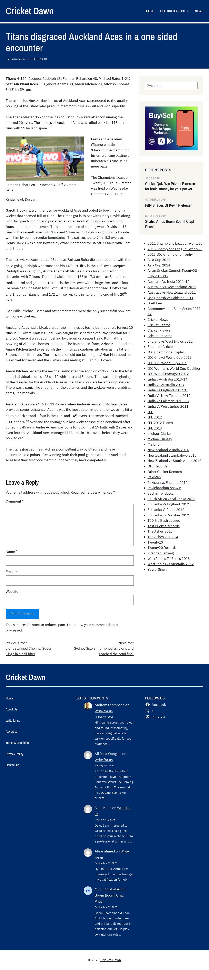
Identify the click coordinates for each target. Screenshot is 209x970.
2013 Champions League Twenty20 (175, 249)
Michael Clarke (159, 433)
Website (12, 591)
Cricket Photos (159, 325)
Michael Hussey (160, 439)
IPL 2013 (155, 428)
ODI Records (157, 466)
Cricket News (158, 319)
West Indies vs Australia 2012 (171, 564)
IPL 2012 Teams (160, 423)
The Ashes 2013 (160, 531)
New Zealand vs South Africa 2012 (174, 460)
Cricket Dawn (30, 10)
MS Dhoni (155, 444)
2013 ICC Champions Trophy (170, 254)
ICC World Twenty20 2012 (168, 374)
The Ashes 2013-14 (163, 537)
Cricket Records (160, 336)
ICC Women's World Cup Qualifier (174, 368)
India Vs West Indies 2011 (168, 406)
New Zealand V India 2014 (168, 450)
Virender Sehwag (161, 553)
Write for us (104, 711)
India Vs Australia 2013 (166, 385)
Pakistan (154, 477)
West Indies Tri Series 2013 (169, 558)
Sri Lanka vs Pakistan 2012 (168, 515)
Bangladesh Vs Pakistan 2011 (170, 298)
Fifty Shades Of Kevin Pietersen (168, 205)
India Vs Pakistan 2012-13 (168, 401)
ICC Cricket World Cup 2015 (170, 357)
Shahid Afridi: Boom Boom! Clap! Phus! (169, 224)
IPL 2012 (155, 417)
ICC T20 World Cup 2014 (167, 363)
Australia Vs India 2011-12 (168, 281)
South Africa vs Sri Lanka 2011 (171, 499)
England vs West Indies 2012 (170, 341)
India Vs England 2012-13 (168, 390)
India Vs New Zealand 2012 (169, 395)
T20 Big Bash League (164, 520)
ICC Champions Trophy (166, 352)
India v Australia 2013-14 (167, 379)
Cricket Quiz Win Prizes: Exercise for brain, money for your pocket (170, 186)
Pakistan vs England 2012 (168, 482)
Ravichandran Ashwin (164, 488)
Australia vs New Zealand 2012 (172, 292)
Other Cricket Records (165, 471)
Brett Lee (155, 303)
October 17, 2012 (36, 59)
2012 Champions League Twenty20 (175, 243)
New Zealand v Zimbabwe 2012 (172, 455)
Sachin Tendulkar (161, 493)
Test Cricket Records (164, 526)
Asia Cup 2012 (159, 259)
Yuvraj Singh (157, 569)
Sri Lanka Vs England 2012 (168, 504)
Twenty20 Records (162, 547)
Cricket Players (159, 330)
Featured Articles (161, 346)
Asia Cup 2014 (159, 265)
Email (11, 571)
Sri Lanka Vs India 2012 (166, 509)
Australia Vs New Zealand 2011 (172, 287)
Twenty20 (155, 542)
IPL (150, 412)
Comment (15, 501)
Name (11, 551)
